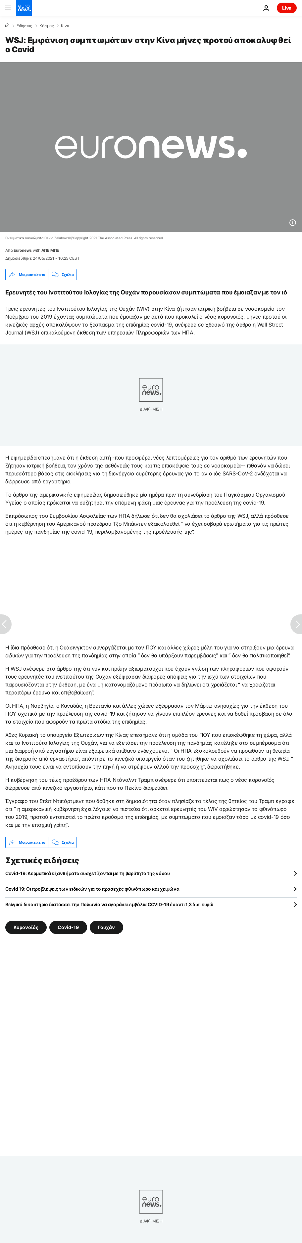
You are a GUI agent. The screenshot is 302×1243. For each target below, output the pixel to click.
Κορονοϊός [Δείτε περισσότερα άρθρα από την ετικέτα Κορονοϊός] (26, 927)
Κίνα (65, 26)
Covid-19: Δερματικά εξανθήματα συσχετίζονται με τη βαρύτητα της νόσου (87, 873)
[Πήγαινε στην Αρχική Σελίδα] (24, 8)
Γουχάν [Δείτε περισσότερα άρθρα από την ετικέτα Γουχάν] (106, 927)
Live (286, 8)
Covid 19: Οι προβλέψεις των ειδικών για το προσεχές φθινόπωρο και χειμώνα (92, 889)
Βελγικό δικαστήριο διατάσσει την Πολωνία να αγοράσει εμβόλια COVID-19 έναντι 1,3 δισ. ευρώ (109, 904)
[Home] (7, 25)
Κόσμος (46, 26)
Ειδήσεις (24, 26)
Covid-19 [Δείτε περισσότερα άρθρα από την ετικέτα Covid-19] (68, 927)
